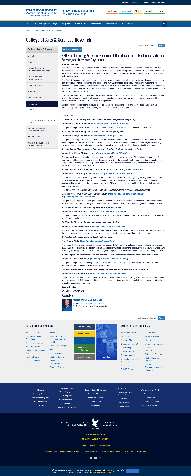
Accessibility (141, 451)
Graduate (32, 110)
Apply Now (112, 11)
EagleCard (125, 366)
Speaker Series (124, 402)
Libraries (40, 390)
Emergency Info (51, 451)
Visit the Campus (57, 353)
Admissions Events (34, 343)
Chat (138, 11)
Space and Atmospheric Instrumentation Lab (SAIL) (42, 121)
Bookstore (126, 336)
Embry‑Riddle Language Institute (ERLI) (58, 339)
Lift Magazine (67, 396)
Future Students (84, 334)
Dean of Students (128, 355)
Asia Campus (95, 405)
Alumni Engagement (84, 357)
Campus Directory (129, 340)
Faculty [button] (161, 45)
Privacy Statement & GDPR (102, 472)
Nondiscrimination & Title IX (70, 451)
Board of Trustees (150, 394)
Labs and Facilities (36, 85)
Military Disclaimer (90, 451)
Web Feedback (105, 445)
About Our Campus (40, 24)
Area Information (33, 347)
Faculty (31, 62)
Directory (93, 445)
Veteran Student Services (84, 349)
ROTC (52, 349)
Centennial (124, 3)
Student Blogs (57, 357)
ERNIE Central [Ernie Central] (127, 369)
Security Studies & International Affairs (37, 129)
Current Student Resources (135, 325)
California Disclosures (150, 405)
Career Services (129, 344)
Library (148, 340)
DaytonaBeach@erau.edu (95, 439)
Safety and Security (153, 354)
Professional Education (124, 389)
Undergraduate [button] (143, 45)
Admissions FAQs (33, 333)
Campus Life (81, 24)
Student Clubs (34, 136)
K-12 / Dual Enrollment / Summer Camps (124, 394)
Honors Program (33, 361)
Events (31, 56)
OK (132, 471)
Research (127, 24)
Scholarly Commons (40, 394)
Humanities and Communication (35, 78)
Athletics (124, 399)
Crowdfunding (66, 403)
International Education (124, 406)
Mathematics (34, 92)
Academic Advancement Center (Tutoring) (39, 144)
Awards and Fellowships (67, 407)
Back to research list (72, 49)
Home (28, 30)
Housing (53, 333)
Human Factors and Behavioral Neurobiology (39, 69)
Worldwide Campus (95, 398)
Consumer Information (150, 401)
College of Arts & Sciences (43, 30)
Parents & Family (84, 327)
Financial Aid (112, 24)
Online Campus (95, 401)
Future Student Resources (39, 325)
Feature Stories (32, 357)
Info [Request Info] (126, 11)
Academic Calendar (129, 333)
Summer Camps (57, 367)
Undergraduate (34, 115)
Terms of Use (128, 451)
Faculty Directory (40, 401)
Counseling (126, 348)
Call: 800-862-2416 (95, 434)
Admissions (97, 24)
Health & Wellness (153, 336)
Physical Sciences (36, 98)
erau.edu (95, 424)
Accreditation (150, 398)
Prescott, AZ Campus (95, 394)
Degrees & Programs (62, 24)
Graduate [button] (153, 45)
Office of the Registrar (154, 344)
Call (154, 11)
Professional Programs (60, 346)
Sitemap (84, 445)
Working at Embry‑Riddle (150, 390)
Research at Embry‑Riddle (40, 398)
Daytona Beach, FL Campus (95, 390)
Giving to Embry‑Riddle (66, 399)
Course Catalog (128, 351)
